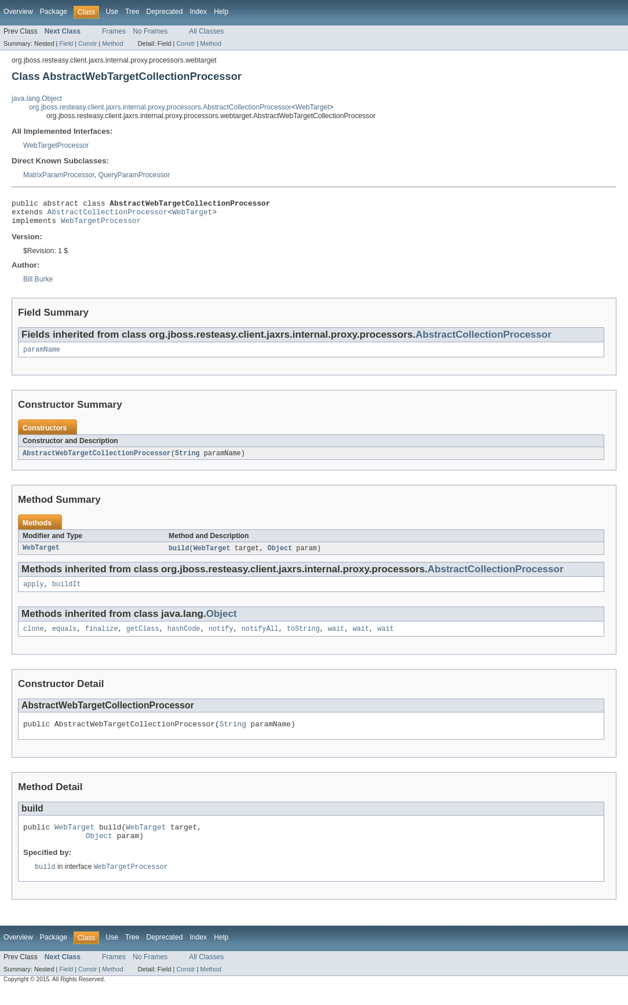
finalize (101, 638)
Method (112, 43)
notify (221, 638)
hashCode (183, 638)
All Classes (206, 31)
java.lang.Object (37, 98)
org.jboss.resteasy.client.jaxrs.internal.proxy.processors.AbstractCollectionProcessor (160, 107)
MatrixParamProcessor (58, 175)
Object (280, 555)
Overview (18, 12)
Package (53, 12)
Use (111, 12)
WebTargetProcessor (56, 145)
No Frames (150, 31)
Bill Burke (38, 284)
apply (33, 592)
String (187, 460)
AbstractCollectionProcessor (108, 215)
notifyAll (260, 638)
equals (64, 638)
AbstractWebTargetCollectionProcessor (97, 460)
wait (336, 638)
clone (33, 638)
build (179, 555)
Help (221, 12)
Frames (114, 31)
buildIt (66, 592)
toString (303, 638)
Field (66, 43)
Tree (132, 12)
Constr (87, 43)
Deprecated (165, 12)
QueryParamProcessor (134, 175)
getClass (142, 638)
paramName (41, 355)
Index (198, 12)
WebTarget (312, 107)
